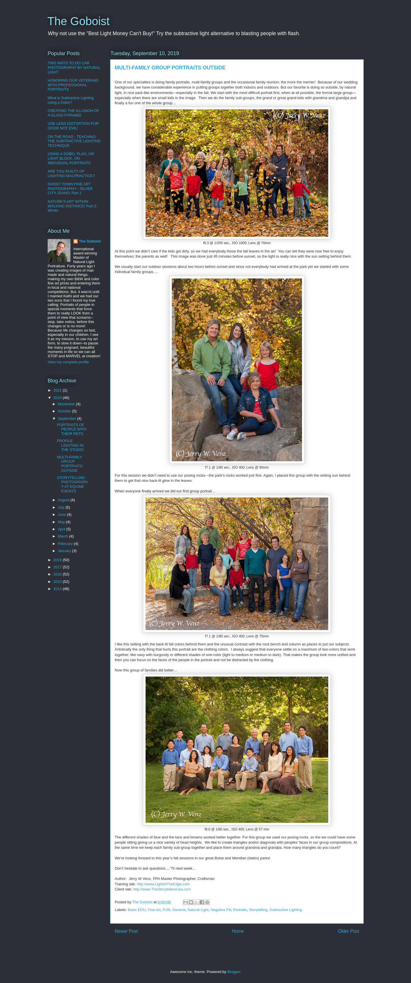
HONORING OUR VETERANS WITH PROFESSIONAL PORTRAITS (73, 84)
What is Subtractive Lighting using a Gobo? (71, 100)
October (65, 411)
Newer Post (126, 931)
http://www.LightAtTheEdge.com (163, 884)
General (179, 910)
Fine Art (154, 910)
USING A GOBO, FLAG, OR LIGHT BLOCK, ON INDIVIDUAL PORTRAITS (71, 158)
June (62, 514)
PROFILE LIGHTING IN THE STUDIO (70, 445)
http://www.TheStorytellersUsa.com (162, 889)
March (63, 536)
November (67, 404)
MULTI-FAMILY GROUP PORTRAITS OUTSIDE (69, 464)
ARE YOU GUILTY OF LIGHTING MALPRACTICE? (71, 173)
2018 (58, 560)
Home (238, 931)
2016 (58, 574)
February (66, 543)
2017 (58, 567)
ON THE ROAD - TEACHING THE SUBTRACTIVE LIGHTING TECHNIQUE (74, 141)
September (67, 418)
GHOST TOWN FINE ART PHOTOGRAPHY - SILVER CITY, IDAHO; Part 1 (70, 188)
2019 (58, 398)
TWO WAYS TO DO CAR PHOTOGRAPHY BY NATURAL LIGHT (74, 67)
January (65, 551)
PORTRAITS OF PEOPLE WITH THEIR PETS (71, 429)
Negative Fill (221, 910)
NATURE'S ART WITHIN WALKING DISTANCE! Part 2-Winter (72, 205)
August (64, 500)
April (62, 529)
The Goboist (78, 21)
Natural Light (198, 910)
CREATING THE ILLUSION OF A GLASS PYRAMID (73, 113)
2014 (58, 589)
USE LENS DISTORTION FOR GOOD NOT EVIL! (73, 125)
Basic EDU (137, 910)
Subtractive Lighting (285, 910)
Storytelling (258, 910)
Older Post (348, 931)
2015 (58, 581)
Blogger (233, 972)
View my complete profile (68, 362)
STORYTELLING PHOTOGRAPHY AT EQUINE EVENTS (72, 484)
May (62, 522)
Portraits (240, 910)
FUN (166, 910)
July (62, 507)
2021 (58, 390)
